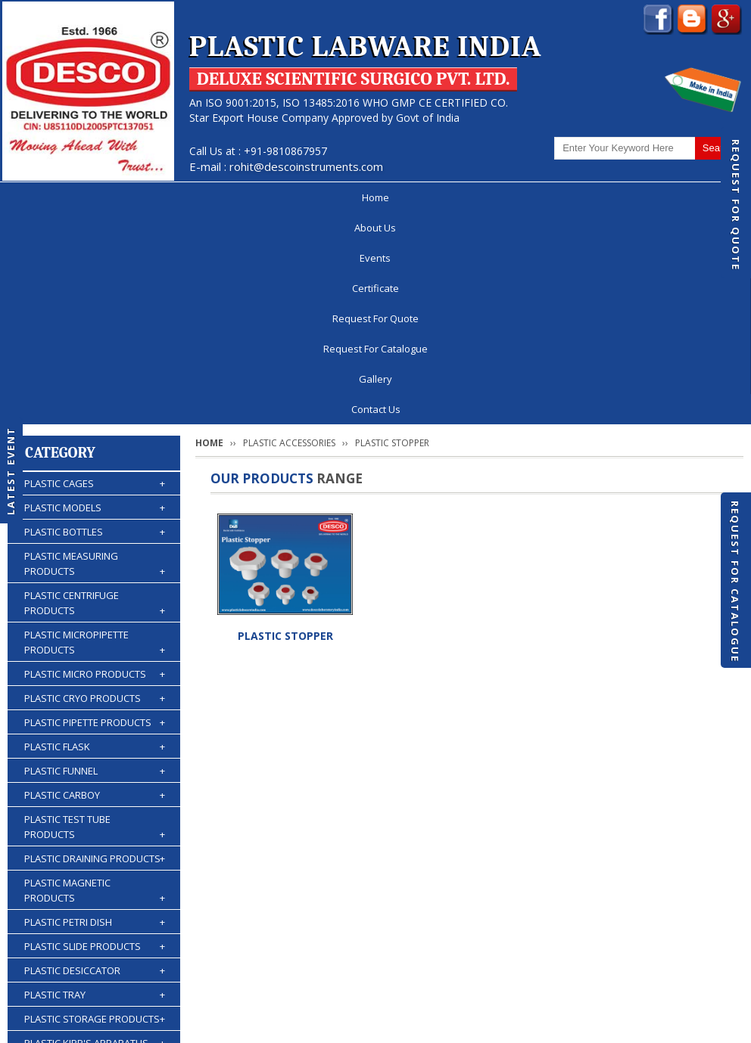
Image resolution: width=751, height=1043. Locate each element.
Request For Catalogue (735, 582)
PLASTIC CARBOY (94, 583)
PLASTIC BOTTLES (94, 320)
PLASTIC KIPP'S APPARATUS (94, 832)
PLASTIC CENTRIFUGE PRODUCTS (94, 392)
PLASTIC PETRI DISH (94, 711)
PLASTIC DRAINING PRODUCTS (94, 647)
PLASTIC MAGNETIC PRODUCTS (94, 679)
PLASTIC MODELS (94, 296)
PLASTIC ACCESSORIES (94, 904)
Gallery (618, 197)
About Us (115, 197)
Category (60, 241)
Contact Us (375, 985)
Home (41, 197)
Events (191, 197)
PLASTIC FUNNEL (94, 559)
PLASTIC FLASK (94, 535)
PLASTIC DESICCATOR (94, 759)
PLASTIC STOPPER (285, 425)
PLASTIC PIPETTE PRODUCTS (94, 511)
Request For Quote (736, 205)
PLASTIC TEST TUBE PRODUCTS (94, 616)
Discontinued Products (585, 955)
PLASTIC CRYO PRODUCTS (94, 487)
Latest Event (10, 470)
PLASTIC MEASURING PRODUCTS (94, 353)
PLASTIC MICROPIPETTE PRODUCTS (94, 431)
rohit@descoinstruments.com (306, 166)
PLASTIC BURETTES (94, 856)
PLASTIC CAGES (94, 272)
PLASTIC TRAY (94, 783)
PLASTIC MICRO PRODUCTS (94, 462)
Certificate (269, 197)
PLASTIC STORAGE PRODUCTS (94, 807)
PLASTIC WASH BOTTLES (94, 880)
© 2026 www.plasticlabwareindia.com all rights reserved (162, 1024)
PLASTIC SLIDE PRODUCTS (94, 735)
